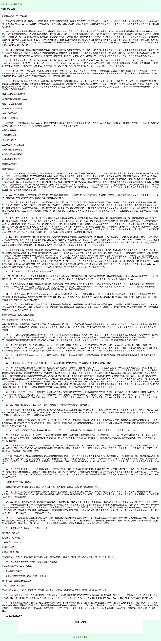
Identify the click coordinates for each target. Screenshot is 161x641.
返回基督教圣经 (80, 637)
